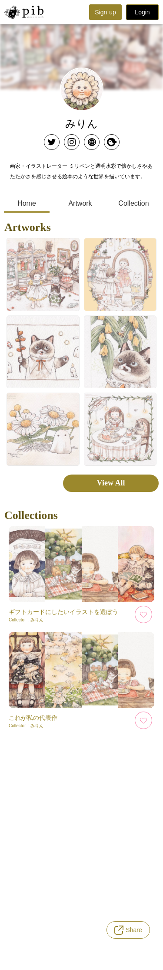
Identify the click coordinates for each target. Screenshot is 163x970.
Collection (133, 203)
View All (111, 482)
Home (26, 203)
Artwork (80, 203)
